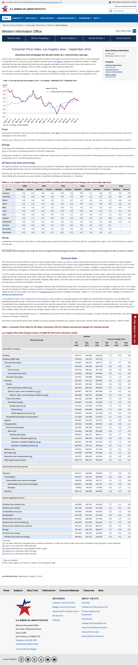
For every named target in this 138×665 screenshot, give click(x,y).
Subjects (18, 590)
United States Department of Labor (123, 2)
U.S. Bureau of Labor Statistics (28, 9)
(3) (4, 548)
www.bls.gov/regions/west (113, 72)
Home (6, 590)
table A (59, 62)
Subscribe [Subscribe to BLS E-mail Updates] (133, 6)
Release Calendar (121, 6)
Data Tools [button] (30, 18)
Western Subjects (68, 38)
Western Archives (96, 38)
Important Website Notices (94, 627)
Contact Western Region (26, 649)
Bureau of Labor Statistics (13, 25)
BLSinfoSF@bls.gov (112, 69)
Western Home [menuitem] (14, 38)
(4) (4, 551)
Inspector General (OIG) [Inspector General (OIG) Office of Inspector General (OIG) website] (64, 602)
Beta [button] (96, 18)
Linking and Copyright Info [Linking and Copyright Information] (94, 623)
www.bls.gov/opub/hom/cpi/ (12, 294)
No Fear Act (58, 615)
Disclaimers (87, 618)
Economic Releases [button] (66, 18)
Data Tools (32, 590)
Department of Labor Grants (66, 611)
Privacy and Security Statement (91, 613)
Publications (48, 590)
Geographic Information (35, 25)
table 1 (58, 133)
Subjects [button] (17, 18)
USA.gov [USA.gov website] (56, 620)
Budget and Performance (64, 607)
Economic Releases (69, 590)
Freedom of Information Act (95, 607)
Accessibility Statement (93, 636)
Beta (101, 590)
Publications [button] (46, 18)
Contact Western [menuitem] (123, 38)
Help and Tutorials (90, 631)
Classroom (88, 590)
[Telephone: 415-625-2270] (32, 640)
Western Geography (39, 38)
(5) (4, 554)
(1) (4, 543)
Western (50, 25)
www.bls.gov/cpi (46, 292)
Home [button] (5, 18)
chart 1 (54, 71)
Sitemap (85, 602)
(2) (4, 546)
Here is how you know (51, 2)
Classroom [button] (84, 18)
